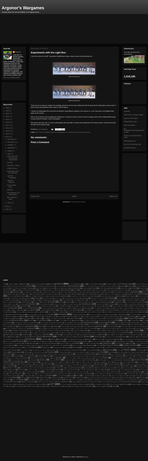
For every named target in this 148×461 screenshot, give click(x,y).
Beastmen (46, 294)
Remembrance (142, 354)
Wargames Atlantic (101, 379)
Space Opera (100, 364)
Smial (21, 364)
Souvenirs (81, 364)
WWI (21, 386)
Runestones (83, 358)
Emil (64, 312)
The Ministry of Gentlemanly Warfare (97, 371)
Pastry (106, 347)
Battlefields (13, 294)
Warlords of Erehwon (27, 382)
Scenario (33, 360)
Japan (59, 330)
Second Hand (139, 360)
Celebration (83, 300)
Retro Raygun (99, 356)
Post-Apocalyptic (16, 352)
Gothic (9, 322)
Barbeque (116, 292)
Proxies (96, 352)
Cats (70, 300)
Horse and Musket (112, 326)
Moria (117, 339)
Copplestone (142, 304)
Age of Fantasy (28, 288)
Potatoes (26, 352)
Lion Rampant (137, 332)
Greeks (35, 322)
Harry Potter (41, 324)
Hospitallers (139, 326)
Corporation (23, 306)
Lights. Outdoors (117, 332)
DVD (4, 312)
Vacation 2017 (67, 377)
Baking (90, 292)
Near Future (126, 341)
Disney (21, 310)
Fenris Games (134, 314)
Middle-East (132, 336)
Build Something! (129, 125)
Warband (93, 379)
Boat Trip (31, 296)
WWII (26, 386)
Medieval (49, 337)
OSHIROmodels (59, 345)
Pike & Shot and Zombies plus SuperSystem (12, 158)
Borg (72, 296)
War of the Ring (76, 379)
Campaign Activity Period (98, 298)
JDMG (65, 330)
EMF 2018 (58, 312)
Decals (72, 308)
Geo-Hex (61, 320)
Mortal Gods (125, 339)
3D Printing (99, 284)
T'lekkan (88, 369)
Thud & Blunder (55, 373)
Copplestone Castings (10, 306)
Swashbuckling (48, 369)
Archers (52, 290)
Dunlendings (142, 310)
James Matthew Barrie (50, 330)
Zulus (114, 386)
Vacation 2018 (80, 377)
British (120, 296)
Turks (95, 375)
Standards (57, 366)
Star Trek (65, 366)
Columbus (5, 304)
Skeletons (117, 362)
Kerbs (106, 330)
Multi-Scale (30, 341)
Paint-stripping (18, 347)
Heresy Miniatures (135, 324)
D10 (145, 306)
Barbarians (108, 292)
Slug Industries (142, 362)
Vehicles (133, 377)
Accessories (50, 286)
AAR (29, 286)
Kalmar (101, 330)
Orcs (12, 345)
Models (53, 339)
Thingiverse (18, 373)
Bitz (104, 294)
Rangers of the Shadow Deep (40, 354)
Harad (146, 322)
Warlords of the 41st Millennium (46, 381)
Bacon (77, 292)
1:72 (18, 284)
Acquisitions (74, 286)
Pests (34, 350)
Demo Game (102, 308)
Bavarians (27, 294)
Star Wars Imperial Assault (113, 366)
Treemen (59, 375)
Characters (119, 300)
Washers (66, 382)
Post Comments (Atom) (78, 202)
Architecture (66, 290)
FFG (29, 316)
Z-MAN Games (58, 386)
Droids (100, 310)
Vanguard (102, 377)
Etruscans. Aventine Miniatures (119, 312)
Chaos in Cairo (97, 300)
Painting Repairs (57, 347)
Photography (60, 132)
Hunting (42, 328)
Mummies (39, 341)
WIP (52, 384)
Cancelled (120, 298)
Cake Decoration (47, 298)
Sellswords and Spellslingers (13, 362)
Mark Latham (136, 334)
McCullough (22, 336)
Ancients (93, 288)
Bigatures (87, 294)
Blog (128, 294)
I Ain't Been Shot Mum (79, 328)
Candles (135, 298)
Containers (76, 304)
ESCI (101, 312)
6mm (111, 284)
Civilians (68, 302)
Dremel (86, 310)
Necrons (135, 341)
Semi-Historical (32, 362)
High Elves (12, 326)
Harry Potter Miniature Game (54, 324)
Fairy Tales (44, 314)
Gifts (95, 320)
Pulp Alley (111, 352)
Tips (84, 373)
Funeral (58, 318)
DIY (34, 310)
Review (120, 356)
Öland (89, 343)
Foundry (132, 316)
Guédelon (102, 322)
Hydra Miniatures (51, 328)
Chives (146, 300)
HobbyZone (64, 326)
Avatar (43, 292)
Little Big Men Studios (12, 335)
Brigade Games (111, 296)
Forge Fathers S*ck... (11, 186)
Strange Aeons (76, 368)
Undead (13, 377)
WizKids (83, 384)
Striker (93, 367)
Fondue (90, 316)
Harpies (34, 324)
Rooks (38, 358)
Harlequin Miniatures (25, 324)
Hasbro (75, 324)
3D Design (91, 284)
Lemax (102, 332)
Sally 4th (118, 358)
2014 (7, 134)
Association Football (122, 290)
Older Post (113, 196)
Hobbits (55, 326)
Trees (65, 375)
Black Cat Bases (111, 294)
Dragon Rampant (50, 310)
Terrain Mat (48, 371)
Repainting (25, 356)
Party (100, 347)
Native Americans (95, 341)
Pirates (94, 350)
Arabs (47, 290)
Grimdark (66, 322)
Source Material (73, 364)
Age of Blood (139, 286)
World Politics (143, 384)
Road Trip (143, 356)
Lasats (60, 332)
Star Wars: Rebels (142, 366)
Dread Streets (69, 310)
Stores (68, 367)
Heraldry (119, 324)
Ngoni (20, 343)
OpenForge (138, 343)
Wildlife (18, 384)
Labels (23, 332)
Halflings (126, 322)
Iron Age (143, 328)
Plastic (126, 349)
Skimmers (125, 362)
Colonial (142, 302)
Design (128, 308)
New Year (13, 343)
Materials (13, 336)
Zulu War (106, 386)
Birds (92, 294)
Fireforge (53, 316)
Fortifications (125, 316)
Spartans (125, 364)
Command (13, 304)
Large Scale (48, 332)
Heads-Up (102, 324)
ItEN (28, 330)
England (82, 312)
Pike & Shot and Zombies (75, 350)
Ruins (54, 358)
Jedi (70, 330)
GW (109, 322)
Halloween (133, 322)
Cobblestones (118, 302)
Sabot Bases (98, 358)
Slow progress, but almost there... (13, 193)
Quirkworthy (137, 352)
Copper (135, 304)
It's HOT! (10, 162)
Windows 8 (33, 384)
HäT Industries (92, 324)
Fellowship (111, 314)
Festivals (11, 316)
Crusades (99, 306)
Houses (17, 328)
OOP (130, 343)
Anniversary (143, 288)
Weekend (88, 381)
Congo (48, 304)
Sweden (57, 369)
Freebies (10, 318)
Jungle (85, 330)
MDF (28, 336)
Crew (60, 306)
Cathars (64, 300)
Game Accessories (110, 318)
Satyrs (144, 358)
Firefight (46, 316)
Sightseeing (99, 362)
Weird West (104, 381)
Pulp (101, 352)
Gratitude (21, 322)
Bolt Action (43, 296)
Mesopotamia (79, 336)
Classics (77, 302)
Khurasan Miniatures (120, 330)
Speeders (140, 364)
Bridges (103, 296)
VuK (61, 380)
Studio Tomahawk (109, 367)
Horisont (92, 326)
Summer (118, 367)
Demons (110, 308)
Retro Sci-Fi (107, 356)
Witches (71, 384)
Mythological (75, 341)
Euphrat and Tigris (134, 312)
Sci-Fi (66, 132)
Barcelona (122, 292)
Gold (132, 320)
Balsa (95, 292)
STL (57, 367)
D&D (128, 306)
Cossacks (33, 306)
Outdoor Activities (129, 345)
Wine (39, 384)
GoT (4, 322)
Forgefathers (116, 316)
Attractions (16, 292)
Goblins (125, 320)
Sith (111, 362)
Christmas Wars (26, 302)
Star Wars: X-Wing (13, 165)
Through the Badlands (43, 373)
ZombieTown (99, 386)
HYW (69, 328)
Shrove (86, 362)
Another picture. (12, 168)
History (41, 326)
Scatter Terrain (23, 360)
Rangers (29, 354)
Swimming (65, 369)
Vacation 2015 (43, 377)
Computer (42, 304)
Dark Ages (13, 308)
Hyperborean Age (61, 328)
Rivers (137, 356)
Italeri (13, 330)
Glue (106, 320)
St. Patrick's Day (48, 366)
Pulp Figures (121, 352)
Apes (17, 290)
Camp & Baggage (75, 298)
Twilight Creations (115, 375)
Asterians (132, 290)
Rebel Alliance (91, 354)
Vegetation (126, 377)
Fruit (45, 318)
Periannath (143, 347)
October (10, 145)
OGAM (76, 343)
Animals (133, 288)
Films (40, 316)
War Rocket (85, 379)
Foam (84, 316)
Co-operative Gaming (104, 302)
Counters (47, 306)
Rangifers (52, 354)
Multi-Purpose (18, 341)
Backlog (72, 292)
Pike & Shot (61, 350)
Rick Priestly (129, 356)
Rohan (25, 358)
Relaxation (134, 354)
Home (74, 196)
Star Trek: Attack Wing (76, 366)
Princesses (78, 352)
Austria (24, 292)
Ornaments (50, 345)
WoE (89, 384)
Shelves (48, 362)
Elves (43, 312)
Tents (31, 371)
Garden (30, 320)
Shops (80, 362)
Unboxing (137, 375)
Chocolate (7, 302)
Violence (51, 379)
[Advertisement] (66, 29)
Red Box (120, 354)
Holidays (78, 326)
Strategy (86, 367)
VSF (56, 379)
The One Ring (123, 371)
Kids (137, 330)
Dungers (135, 310)
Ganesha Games (17, 320)
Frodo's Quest (26, 318)
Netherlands (142, 341)
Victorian (142, 377)
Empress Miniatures (73, 312)
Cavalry (75, 300)
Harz (70, 324)
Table (93, 369)
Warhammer (136, 379)
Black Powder (121, 294)
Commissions (22, 304)
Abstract (38, 286)
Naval (111, 341)
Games (120, 318)
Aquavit (41, 290)
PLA (101, 350)
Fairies (37, 314)
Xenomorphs (33, 386)
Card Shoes (21, 300)
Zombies (89, 386)
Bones (49, 296)
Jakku (41, 330)
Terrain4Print (56, 371)
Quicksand (129, 352)
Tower (128, 373)
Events (143, 312)
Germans (68, 320)
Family (51, 314)
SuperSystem (135, 367)
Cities (61, 302)
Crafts (53, 306)
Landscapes (40, 332)
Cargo (43, 300)
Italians (18, 330)
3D (85, 284)
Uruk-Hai (23, 377)
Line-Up (126, 332)
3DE (107, 284)
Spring (28, 366)
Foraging (108, 316)
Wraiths (10, 386)
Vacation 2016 (55, 377)
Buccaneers (27, 298)
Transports (37, 375)
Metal (88, 337)
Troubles (85, 375)
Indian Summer (122, 328)
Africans (130, 286)
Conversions (121, 304)
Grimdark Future (76, 322)
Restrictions (90, 356)
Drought (107, 310)
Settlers (42, 362)
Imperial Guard (108, 328)
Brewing (95, 296)
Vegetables (117, 377)
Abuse (43, 286)
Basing (135, 292)
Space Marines (90, 364)
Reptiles (40, 356)
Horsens (132, 326)
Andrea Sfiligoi (103, 288)
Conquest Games (58, 304)
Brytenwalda (18, 298)
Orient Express (38, 345)
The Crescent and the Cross (78, 371)
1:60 (13, 284)
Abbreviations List (130, 141)
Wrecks (16, 386)
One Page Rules (120, 343)
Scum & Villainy (110, 360)
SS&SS (39, 366)
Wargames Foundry (126, 379)
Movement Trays (143, 339)
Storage (62, 367)
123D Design (37, 284)
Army (75, 290)
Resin (48, 356)
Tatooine (122, 369)
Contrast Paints (100, 304)
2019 (7, 119)
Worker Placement (114, 384)
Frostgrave (37, 318)
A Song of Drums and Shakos (17, 286)
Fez (23, 316)
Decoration (87, 308)
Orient (30, 345)
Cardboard (30, 300)
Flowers (79, 316)
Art (86, 290)
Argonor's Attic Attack (131, 118)
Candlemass (128, 298)
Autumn (37, 292)
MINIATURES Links (130, 122)
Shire (75, 362)
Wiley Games (25, 384)
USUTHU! (33, 377)
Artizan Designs (99, 290)
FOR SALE (101, 316)
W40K (67, 379)
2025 (7, 108)
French (17, 318)
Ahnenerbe (66, 288)
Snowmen (38, 364)
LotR (47, 335)
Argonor (18, 52)
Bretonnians (88, 296)
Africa (123, 286)
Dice (10, 310)
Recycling (113, 354)
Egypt (26, 312)
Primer (71, 352)
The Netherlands (113, 371)
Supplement (143, 367)
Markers (144, 334)
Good (144, 320)
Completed (32, 304)
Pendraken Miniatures (115, 347)
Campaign (85, 298)
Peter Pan (40, 350)
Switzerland (74, 369)
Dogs (41, 310)
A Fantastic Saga (126, 284)
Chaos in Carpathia (108, 300)
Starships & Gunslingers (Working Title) (30, 367)
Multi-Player (8, 341)
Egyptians (32, 312)
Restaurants (83, 356)
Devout (5, 310)
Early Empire (19, 312)
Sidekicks (92, 362)
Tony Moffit (105, 373)
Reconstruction (103, 354)
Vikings (21, 380)
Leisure (97, 332)
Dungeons (128, 310)
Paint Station (8, 347)
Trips (71, 375)
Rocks (5, 358)
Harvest (65, 324)
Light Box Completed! (11, 177)
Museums (46, 341)
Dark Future (39, 132)
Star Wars (88, 366)
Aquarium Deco (31, 290)
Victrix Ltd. (6, 380)
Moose (106, 339)
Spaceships (111, 364)
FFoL (35, 316)
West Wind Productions (130, 382)
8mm (116, 284)
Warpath (59, 381)
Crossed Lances (89, 306)
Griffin (49, 322)
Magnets (81, 334)
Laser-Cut (65, 332)
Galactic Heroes (86, 318)
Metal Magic (98, 337)
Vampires (95, 377)
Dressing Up (93, 310)
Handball (141, 322)
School (51, 360)
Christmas (15, 302)
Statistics (44, 367)
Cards (36, 300)
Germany (77, 320)
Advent (116, 286)
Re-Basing (59, 354)
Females (123, 314)
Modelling (45, 339)
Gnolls (111, 320)
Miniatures (30, 339)
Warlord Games (13, 382)
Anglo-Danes (113, 288)
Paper (90, 347)
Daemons (5, 308)
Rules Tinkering (70, 358)
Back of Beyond (64, 292)
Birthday (98, 294)
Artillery (91, 290)
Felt (118, 314)
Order (18, 345)
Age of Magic (39, 288)
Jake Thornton (35, 330)
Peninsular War (133, 347)
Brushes (11, 298)
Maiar (87, 334)
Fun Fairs (51, 318)
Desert (123, 308)
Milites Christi (12, 339)
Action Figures (87, 286)
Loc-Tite (34, 334)
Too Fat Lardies (115, 373)
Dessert (135, 308)
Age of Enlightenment (16, 288)
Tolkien (89, 373)
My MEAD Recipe (130, 148)
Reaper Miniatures (80, 354)
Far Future (103, 314)
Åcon (66, 286)
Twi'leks (107, 375)
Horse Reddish (124, 326)
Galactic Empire (74, 318)
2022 (7, 113)
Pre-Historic (34, 352)
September (11, 148)
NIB (25, 343)
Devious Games (142, 308)
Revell (114, 356)
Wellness (111, 381)
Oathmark (54, 343)
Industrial (130, 328)
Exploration (30, 314)
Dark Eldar (24, 308)
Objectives (63, 343)
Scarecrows (14, 360)
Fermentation (143, 314)
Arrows (82, 290)
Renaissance (7, 356)
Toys (139, 373)
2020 (7, 116)
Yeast (50, 386)
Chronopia (37, 302)
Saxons (5, 360)
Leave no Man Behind (82, 332)
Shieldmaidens (56, 362)
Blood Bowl (134, 294)
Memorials (71, 336)
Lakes (33, 332)
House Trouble (9, 328)
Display (28, 310)
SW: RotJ (39, 369)
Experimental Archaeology (16, 314)
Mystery (68, 341)
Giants (90, 320)
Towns (134, 373)
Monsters (89, 339)
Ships (70, 362)
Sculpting (101, 360)
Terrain (37, 372)
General (53, 132)
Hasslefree (82, 324)
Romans (33, 358)
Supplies (5, 369)
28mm (60, 283)
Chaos (89, 300)
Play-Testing (139, 350)
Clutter (94, 302)
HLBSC (48, 326)
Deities (95, 308)
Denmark (117, 308)
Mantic (102, 335)
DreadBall (47, 132)
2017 (7, 125)
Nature (104, 341)
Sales (113, 358)
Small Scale (6, 364)
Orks (45, 345)
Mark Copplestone (126, 334)
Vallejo (89, 377)
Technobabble (142, 369)
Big (81, 294)
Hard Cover (7, 324)
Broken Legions (130, 296)
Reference (127, 354)
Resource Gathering (58, 356)
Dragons (61, 310)
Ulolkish (131, 375)
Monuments (99, 339)
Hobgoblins (71, 326)
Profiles (90, 352)
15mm (44, 284)
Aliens (77, 288)
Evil (4, 314)
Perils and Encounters (10, 350)
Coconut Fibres (130, 302)
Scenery (43, 360)
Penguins (125, 347)
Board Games (21, 296)
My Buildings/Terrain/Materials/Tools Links (134, 130)
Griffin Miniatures (57, 322)
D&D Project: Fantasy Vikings (133, 115)
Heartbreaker (111, 324)
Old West (96, 343)
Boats (37, 296)
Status (50, 368)
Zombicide (73, 386)
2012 (7, 206)
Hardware (15, 324)
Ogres (84, 343)
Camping (110, 298)
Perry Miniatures (24, 350)
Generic (53, 320)
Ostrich (98, 345)
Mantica (109, 334)
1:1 (4, 284)
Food (95, 316)
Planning (109, 350)
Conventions (111, 304)
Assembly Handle (110, 290)
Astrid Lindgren (141, 290)
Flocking (72, 316)
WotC (4, 386)
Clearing (83, 302)
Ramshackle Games (20, 354)
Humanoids (24, 328)
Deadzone (65, 308)
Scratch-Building (90, 360)
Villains (30, 379)
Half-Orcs (118, 322)
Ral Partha (8, 354)
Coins (136, 302)
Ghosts (85, 320)
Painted (27, 347)
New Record (6, 343)
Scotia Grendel (78, 360)
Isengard (6, 330)
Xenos (41, 386)
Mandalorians (94, 334)
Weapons (74, 381)
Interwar (137, 328)
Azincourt (56, 292)
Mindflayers (20, 339)
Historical (30, 326)
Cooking (129, 304)
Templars (19, 371)
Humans (32, 328)
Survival (12, 369)
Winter (45, 384)
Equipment (89, 312)
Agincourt (58, 288)
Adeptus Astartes (97, 286)
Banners (101, 292)
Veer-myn (109, 377)
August (9, 151)
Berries (76, 294)
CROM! (66, 306)
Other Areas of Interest (110, 345)
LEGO (91, 332)
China (127, 300)
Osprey (67, 345)
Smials (26, 364)
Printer (84, 352)
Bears (39, 294)
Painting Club (46, 347)
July (8, 153)
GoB (116, 320)
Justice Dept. (93, 330)
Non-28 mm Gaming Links (132, 144)
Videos (14, 379)
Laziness (72, 332)
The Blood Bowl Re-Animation (132, 53)
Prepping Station (63, 352)
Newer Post (35, 196)
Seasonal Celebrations (124, 360)
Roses (44, 358)
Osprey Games (76, 345)
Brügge (5, 298)
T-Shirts (82, 369)
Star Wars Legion (128, 366)
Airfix (72, 288)
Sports (71, 132)
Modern (61, 339)
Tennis (26, 371)
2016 (7, 128)
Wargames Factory (113, 379)
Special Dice (132, 364)
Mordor (112, 339)
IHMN (95, 328)
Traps (43, 375)
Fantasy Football (94, 314)
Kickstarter (131, 330)
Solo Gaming (47, 364)
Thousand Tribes (30, 373)
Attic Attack (6, 292)
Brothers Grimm (142, 296)
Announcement (7, 290)
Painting (34, 347)
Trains (11, 375)
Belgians (63, 294)
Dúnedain (113, 310)
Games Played (133, 318)
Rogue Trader (12, 358)
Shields (64, 362)
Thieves (11, 373)
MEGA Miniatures (61, 336)
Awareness (49, 292)
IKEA (101, 328)
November (11, 142)
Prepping (50, 352)
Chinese (132, 300)
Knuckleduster (16, 332)
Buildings (37, 298)
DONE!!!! (10, 190)
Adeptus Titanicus (107, 286)
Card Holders (12, 300)
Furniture (64, 318)
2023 (7, 111)
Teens (13, 371)
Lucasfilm (65, 334)
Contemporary (86, 304)
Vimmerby (37, 379)
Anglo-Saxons (124, 288)
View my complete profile (11, 77)
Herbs (126, 324)
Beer (57, 294)
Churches (44, 302)
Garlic (37, 320)
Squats (33, 366)
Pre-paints (42, 352)
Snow (31, 364)
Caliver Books (58, 298)
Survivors (21, 369)
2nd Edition (72, 284)
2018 (7, 122)
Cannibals (141, 298)
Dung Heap (121, 310)
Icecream (89, 328)
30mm (79, 284)
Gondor (137, 320)
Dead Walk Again (55, 308)
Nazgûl (118, 341)
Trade (144, 373)
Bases (129, 292)
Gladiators (100, 320)
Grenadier (43, 322)
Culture (122, 306)
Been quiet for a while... (12, 198)
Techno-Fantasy (78, 132)
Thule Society (65, 373)
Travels (49, 375)
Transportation (28, 375)
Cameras (66, 298)
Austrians (30, 292)
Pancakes (84, 347)
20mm (51, 284)
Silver (106, 362)
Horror (100, 326)
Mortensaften (133, 339)
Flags (66, 316)
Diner (15, 310)
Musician (60, 341)
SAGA (105, 358)
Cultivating (115, 306)
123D (30, 284)
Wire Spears (64, 384)
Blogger (86, 457)
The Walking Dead (135, 372)
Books (65, 296)
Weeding (82, 381)
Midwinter (140, 336)
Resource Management (72, 356)
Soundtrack (64, 364)
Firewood (60, 316)
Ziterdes (66, 386)
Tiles (72, 373)
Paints (67, 347)
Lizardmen (25, 335)
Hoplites (85, 326)
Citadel (52, 302)
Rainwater (145, 352)
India (115, 328)
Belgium (69, 294)
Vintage (44, 379)
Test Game (65, 371)
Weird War (96, 381)
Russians (90, 358)
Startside (127, 111)
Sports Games (20, 366)
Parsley (95, 347)
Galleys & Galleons (97, 318)
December (11, 139)
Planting (119, 350)
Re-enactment (68, 354)
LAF (28, 332)
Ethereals (107, 312)
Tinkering (78, 373)
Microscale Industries (110, 336)
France (140, 316)
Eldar (38, 312)
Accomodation (59, 286)
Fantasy (62, 314)
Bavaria (20, 294)
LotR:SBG (57, 335)
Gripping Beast (88, 322)
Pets (46, 350)
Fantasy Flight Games (79, 314)
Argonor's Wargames (23, 7)
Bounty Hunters (79, 296)
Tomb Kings (97, 373)
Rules (60, 358)
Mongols (69, 339)
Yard (46, 386)
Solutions (57, 364)
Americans (85, 288)
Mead (40, 337)
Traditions (5, 375)
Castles (57, 300)
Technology (6, 371)
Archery (59, 290)
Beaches (34, 294)
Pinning (88, 350)
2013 (7, 137)
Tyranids (124, 375)
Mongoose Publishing (79, 339)
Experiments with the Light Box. (12, 172)
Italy (23, 330)
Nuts (47, 343)
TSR (90, 375)
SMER (15, 364)
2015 (7, 131)
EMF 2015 (50, 312)
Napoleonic (84, 341)
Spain (118, 364)
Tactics (99, 369)
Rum (76, 358)
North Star (32, 343)
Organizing (24, 345)
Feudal (17, 316)
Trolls (77, 375)
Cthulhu (107, 306)
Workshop (87, 132)
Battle (6, 294)
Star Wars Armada (99, 366)
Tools (122, 373)
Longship (40, 334)
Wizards (77, 384)
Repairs (32, 356)
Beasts (52, 294)
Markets (5, 336)
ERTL (96, 312)
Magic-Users (73, 334)
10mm (24, 284)
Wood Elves (103, 384)
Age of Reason (50, 288)
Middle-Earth (122, 337)
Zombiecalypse (81, 386)
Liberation (108, 332)
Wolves (96, 384)
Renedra (17, 356)
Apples (22, 290)
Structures (99, 367)
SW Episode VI (31, 369)
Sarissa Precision (136, 358)
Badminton (84, 292)
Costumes (40, 306)
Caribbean (50, 300)
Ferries (5, 316)
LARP (54, 332)
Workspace (134, 384)
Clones (89, 302)
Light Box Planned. (10, 181)
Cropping (73, 306)
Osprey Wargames (87, 345)
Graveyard (28, 322)
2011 (7, 209)
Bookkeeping (57, 296)
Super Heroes (126, 367)
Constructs (68, 304)
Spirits (6, 366)
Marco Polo (116, 334)
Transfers (18, 375)
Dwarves (10, 312)
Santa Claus (126, 358)
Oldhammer (107, 343)
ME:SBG (34, 336)
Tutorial (101, 375)
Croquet (81, 306)
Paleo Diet (75, 347)
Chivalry (139, 300)
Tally (105, 369)
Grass (16, 322)
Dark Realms (45, 308)
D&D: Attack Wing (137, 306)
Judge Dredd (76, 330)
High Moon (22, 326)
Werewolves (118, 381)
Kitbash (9, 332)
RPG (49, 358)
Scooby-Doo (68, 360)
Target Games (114, 369)
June (9, 203)
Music (53, 341)
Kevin (111, 330)
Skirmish (132, 362)
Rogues (19, 358)
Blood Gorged (11, 296)
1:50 (9, 284)
